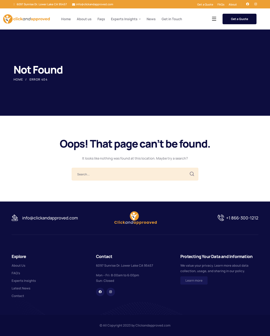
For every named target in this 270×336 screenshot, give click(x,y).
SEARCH (192, 174)
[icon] (247, 4)
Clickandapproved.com (152, 325)
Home (18, 79)
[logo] (26, 18)
